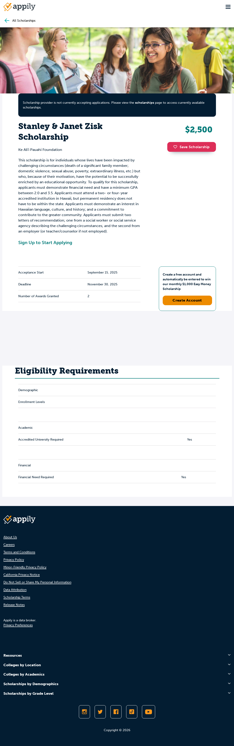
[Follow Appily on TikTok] (131, 711)
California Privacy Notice (21, 575)
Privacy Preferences (18, 625)
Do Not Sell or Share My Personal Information (37, 582)
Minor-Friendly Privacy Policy (24, 567)
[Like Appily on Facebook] (116, 711)
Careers (9, 545)
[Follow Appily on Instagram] (84, 711)
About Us (10, 537)
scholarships (144, 103)
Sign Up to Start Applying (45, 242)
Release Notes (14, 605)
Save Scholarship (191, 147)
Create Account (187, 300)
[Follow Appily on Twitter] (100, 711)
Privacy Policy (13, 560)
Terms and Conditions (19, 552)
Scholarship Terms (16, 597)
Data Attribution (15, 590)
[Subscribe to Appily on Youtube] (148, 711)
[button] (176, 147)
